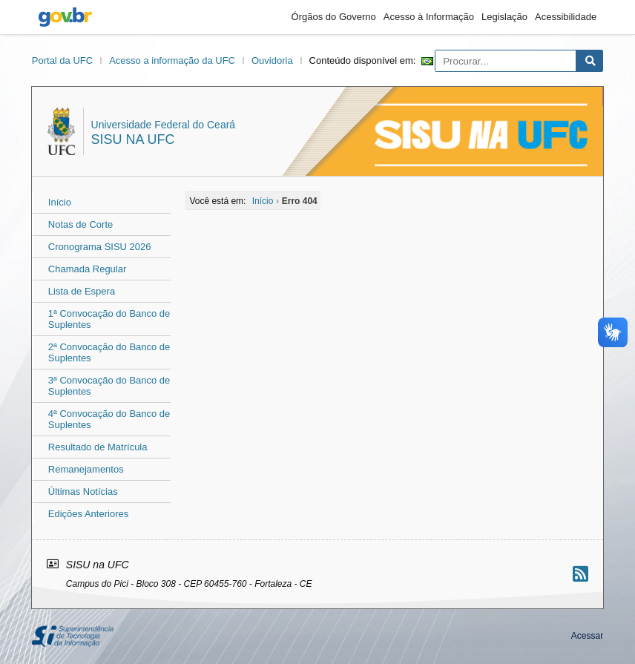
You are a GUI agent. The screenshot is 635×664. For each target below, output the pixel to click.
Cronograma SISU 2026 (99, 246)
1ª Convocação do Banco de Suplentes (109, 319)
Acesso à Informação (429, 16)
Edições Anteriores (88, 513)
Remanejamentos (86, 469)
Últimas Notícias (83, 491)
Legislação (504, 16)
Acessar (587, 636)
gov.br (65, 17)
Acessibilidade (565, 16)
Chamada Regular (87, 269)
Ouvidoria (272, 60)
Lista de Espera (81, 291)
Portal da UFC (62, 60)
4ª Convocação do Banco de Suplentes (109, 419)
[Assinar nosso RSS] (580, 574)
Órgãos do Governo (334, 16)
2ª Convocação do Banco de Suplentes (109, 352)
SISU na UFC (133, 139)
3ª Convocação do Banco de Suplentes (109, 386)
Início (59, 202)
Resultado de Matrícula (98, 447)
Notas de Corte (80, 224)
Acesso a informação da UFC (172, 60)
